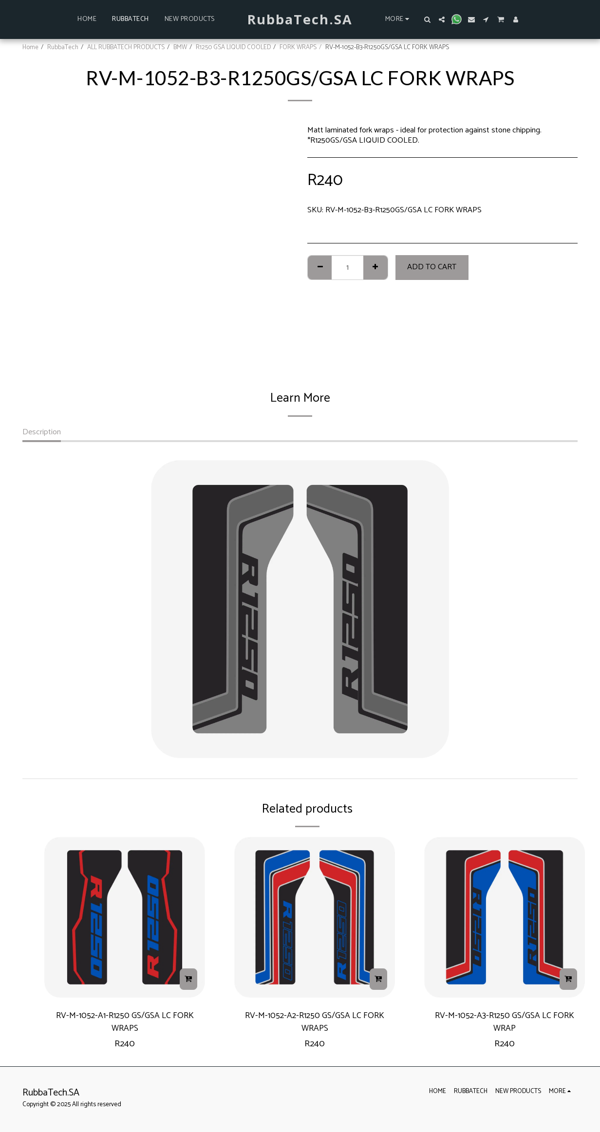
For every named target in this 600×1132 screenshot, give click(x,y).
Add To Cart (431, 267)
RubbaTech (62, 47)
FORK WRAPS (298, 47)
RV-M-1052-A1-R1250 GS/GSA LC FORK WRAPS (125, 1023)
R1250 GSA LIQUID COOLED (233, 47)
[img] (124, 917)
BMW (180, 47)
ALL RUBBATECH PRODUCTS (126, 47)
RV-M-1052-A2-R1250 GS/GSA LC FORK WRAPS (315, 1023)
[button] (427, 19)
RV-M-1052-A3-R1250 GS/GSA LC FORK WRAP (504, 1023)
